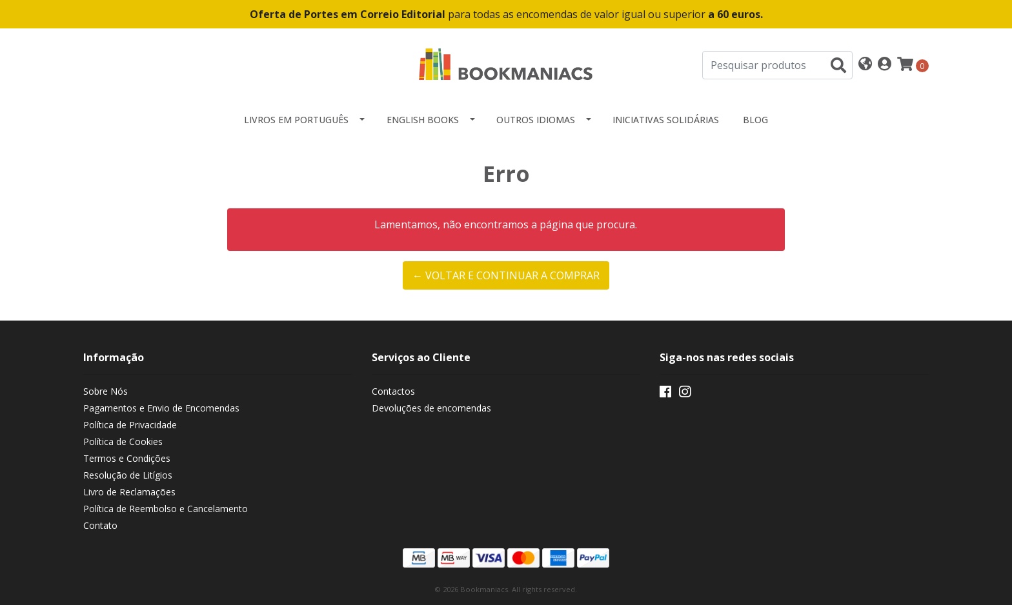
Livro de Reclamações (129, 492)
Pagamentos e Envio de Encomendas (161, 408)
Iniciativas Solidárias (665, 120)
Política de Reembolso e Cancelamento (165, 508)
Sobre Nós (105, 391)
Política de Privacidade (130, 425)
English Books (423, 120)
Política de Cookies (123, 441)
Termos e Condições (126, 458)
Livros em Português (296, 120)
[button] (865, 65)
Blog (755, 120)
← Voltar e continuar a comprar (506, 275)
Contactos (393, 391)
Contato (100, 525)
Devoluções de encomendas (431, 408)
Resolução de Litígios (127, 475)
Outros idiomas (535, 120)
